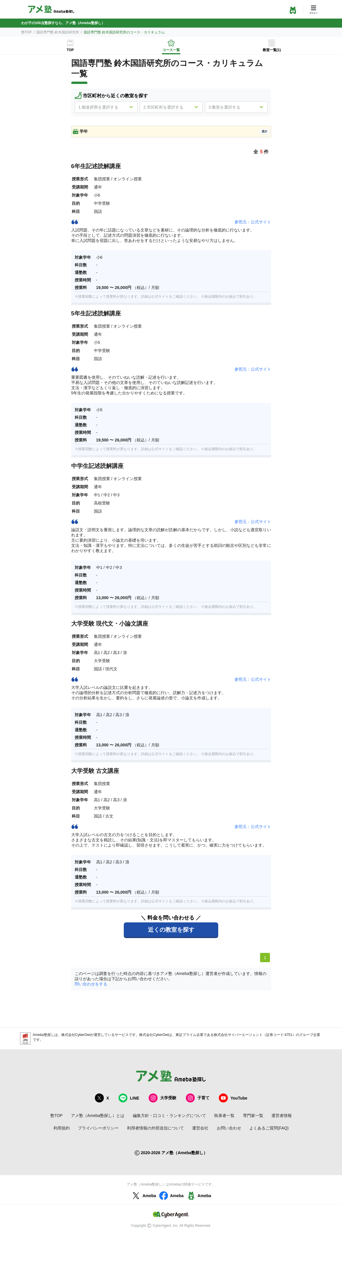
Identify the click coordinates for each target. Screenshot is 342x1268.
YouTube (233, 1097)
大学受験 (162, 1097)
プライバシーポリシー (98, 1128)
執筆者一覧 (224, 1115)
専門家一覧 (253, 1115)
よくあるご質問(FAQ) (269, 1128)
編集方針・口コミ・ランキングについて (169, 1115)
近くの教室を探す (171, 929)
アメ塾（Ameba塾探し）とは (97, 1115)
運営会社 (200, 1128)
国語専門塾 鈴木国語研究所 (57, 32)
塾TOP (26, 32)
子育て (198, 1097)
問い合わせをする (91, 984)
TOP (70, 50)
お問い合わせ (229, 1128)
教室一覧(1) (272, 50)
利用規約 (61, 1128)
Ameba (143, 1195)
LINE (128, 1097)
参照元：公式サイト (252, 222)
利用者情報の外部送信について (155, 1128)
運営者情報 (281, 1115)
